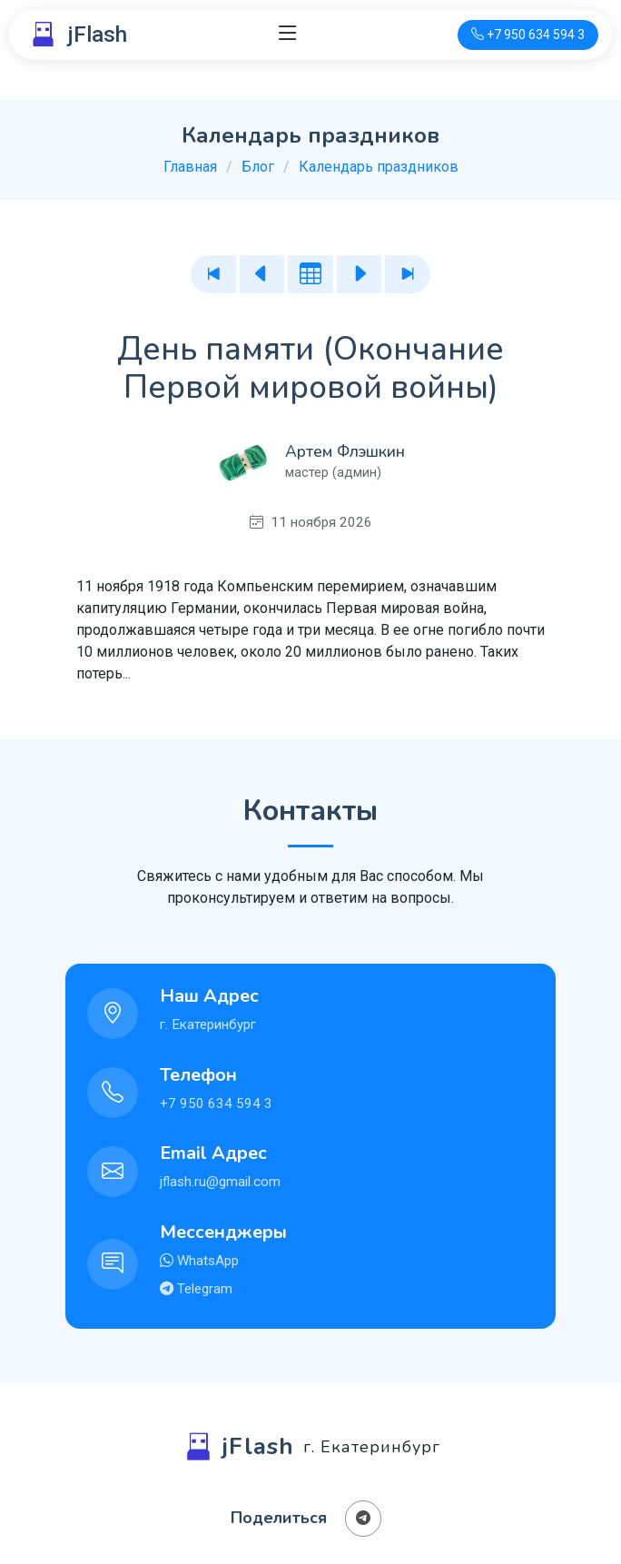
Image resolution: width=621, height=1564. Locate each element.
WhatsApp (206, 1260)
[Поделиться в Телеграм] (363, 1518)
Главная (190, 166)
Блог (258, 166)
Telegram (202, 1289)
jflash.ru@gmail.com (220, 1181)
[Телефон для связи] (528, 35)
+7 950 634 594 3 (216, 1103)
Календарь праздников (378, 166)
